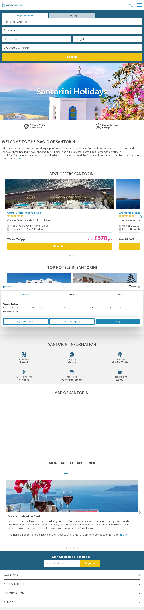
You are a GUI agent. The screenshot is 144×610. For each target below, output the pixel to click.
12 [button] (91, 327)
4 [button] (61, 327)
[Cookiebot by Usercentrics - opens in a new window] (124, 287)
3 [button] (57, 327)
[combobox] (72, 21)
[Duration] (107, 39)
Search (72, 57)
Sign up (90, 563)
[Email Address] (62, 563)
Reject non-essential (25, 321)
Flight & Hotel (25, 15)
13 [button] (94, 327)
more (20, 158)
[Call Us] (131, 5)
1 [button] (70, 256)
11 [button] (87, 327)
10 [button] (83, 327)
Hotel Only (71, 15)
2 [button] (74, 256)
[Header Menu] (139, 5)
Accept (118, 321)
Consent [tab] (24, 295)
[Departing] (36, 39)
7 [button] (72, 327)
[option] (59, 216)
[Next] (141, 216)
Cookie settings (72, 321)
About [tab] (119, 295)
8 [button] (76, 327)
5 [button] (64, 327)
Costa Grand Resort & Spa (24, 212)
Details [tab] (72, 295)
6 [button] (68, 327)
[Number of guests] (72, 47)
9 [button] (79, 327)
